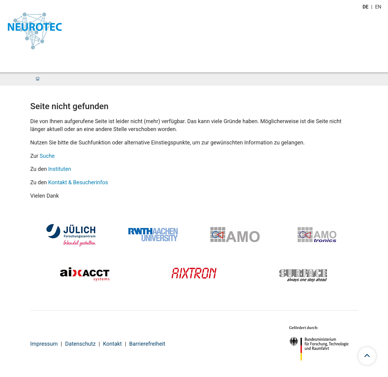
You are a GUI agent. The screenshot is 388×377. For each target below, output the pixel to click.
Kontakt (112, 344)
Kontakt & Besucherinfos (78, 182)
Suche (47, 156)
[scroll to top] (367, 356)
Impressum (44, 344)
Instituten (59, 169)
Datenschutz (80, 344)
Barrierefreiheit (147, 344)
